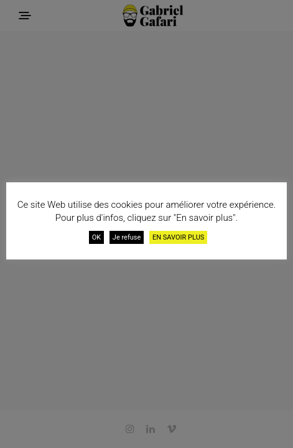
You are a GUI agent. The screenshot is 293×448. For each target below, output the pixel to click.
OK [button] (96, 237)
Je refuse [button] (127, 237)
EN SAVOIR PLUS (178, 237)
